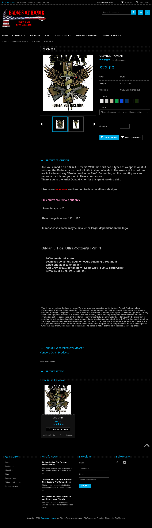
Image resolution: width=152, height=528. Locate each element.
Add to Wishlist (10, 158)
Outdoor (36, 41)
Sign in (30, 2)
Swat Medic (58, 418)
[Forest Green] (136, 100)
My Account (21, 2)
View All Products (47, 361)
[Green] (117, 100)
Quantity (103, 126)
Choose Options (19, 152)
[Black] (131, 100)
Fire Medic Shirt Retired (19, 135)
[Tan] (112, 100)
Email (81, 480)
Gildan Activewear (111, 55)
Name (81, 468)
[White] (102, 100)
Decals (6, 61)
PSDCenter (120, 524)
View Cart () (144, 2)
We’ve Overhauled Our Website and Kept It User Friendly (56, 503)
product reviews (118, 60)
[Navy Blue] (127, 100)
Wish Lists (128, 2)
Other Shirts (8, 91)
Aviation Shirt (9, 56)
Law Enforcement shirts (13, 76)
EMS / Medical (9, 66)
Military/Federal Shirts (12, 81)
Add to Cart (109, 137)
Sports (6, 86)
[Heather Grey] (106, 100)
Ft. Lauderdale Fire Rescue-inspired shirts (55, 469)
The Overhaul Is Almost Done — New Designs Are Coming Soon (56, 486)
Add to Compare (27, 158)
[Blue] (121, 100)
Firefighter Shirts (19, 41)
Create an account (42, 2)
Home (4, 41)
